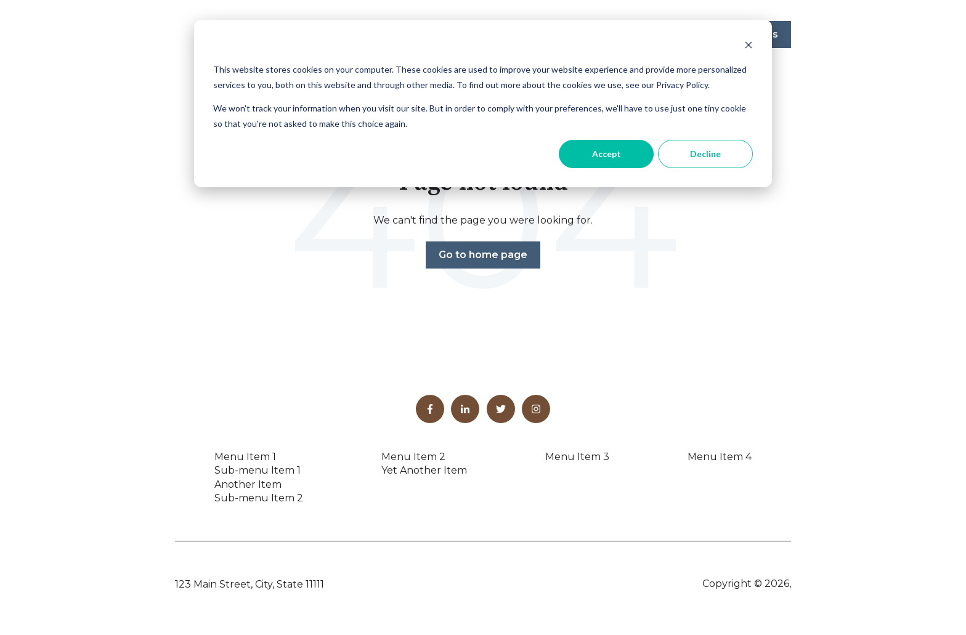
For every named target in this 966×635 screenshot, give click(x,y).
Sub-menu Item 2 (258, 498)
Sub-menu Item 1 (257, 470)
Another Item (248, 484)
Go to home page (483, 255)
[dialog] (483, 103)
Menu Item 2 (413, 457)
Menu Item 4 (720, 457)
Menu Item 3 (577, 457)
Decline (705, 153)
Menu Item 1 (245, 457)
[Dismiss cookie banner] (748, 46)
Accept (606, 153)
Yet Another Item (424, 470)
